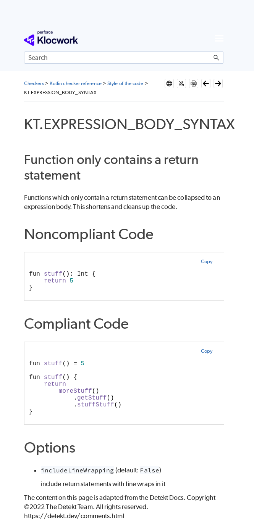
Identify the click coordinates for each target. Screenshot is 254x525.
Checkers (34, 83)
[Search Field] (123, 57)
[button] (216, 57)
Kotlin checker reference (76, 83)
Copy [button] (206, 261)
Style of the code (125, 83)
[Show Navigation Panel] (219, 38)
